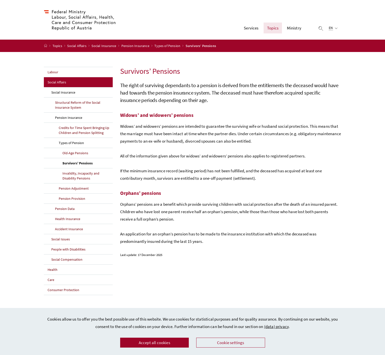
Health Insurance (67, 219)
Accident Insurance (69, 229)
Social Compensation (66, 259)
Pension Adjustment (74, 188)
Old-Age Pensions (75, 153)
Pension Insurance (135, 46)
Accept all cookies (154, 342)
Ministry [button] (294, 28)
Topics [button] (272, 28)
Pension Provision (72, 198)
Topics (58, 46)
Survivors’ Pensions (87, 162)
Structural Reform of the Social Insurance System (77, 105)
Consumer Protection (63, 290)
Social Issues (60, 239)
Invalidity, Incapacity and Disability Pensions (80, 175)
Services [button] (251, 28)
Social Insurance (104, 46)
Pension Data (65, 208)
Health (52, 269)
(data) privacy (276, 326)
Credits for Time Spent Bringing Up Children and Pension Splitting (84, 130)
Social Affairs (77, 46)
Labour (53, 72)
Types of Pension (167, 46)
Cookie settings (230, 342)
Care (51, 280)
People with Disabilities (68, 249)
